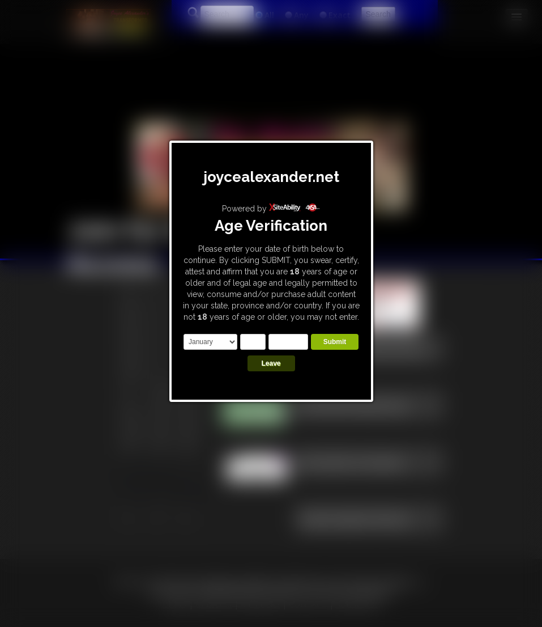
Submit (335, 342)
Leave (270, 363)
